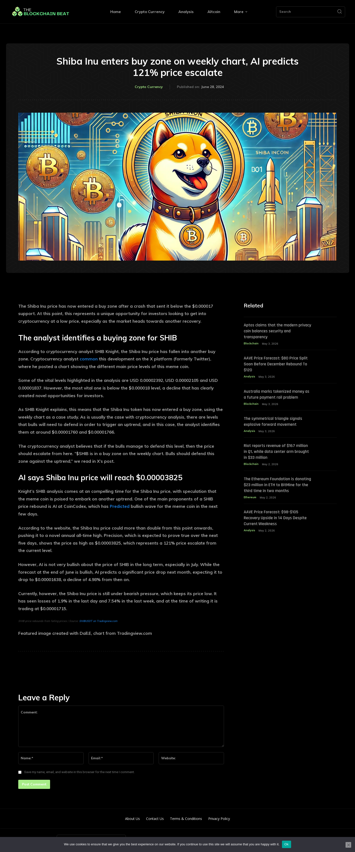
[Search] (339, 11)
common (89, 358)
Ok (286, 844)
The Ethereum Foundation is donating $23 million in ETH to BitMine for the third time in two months (276, 489)
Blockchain (251, 344)
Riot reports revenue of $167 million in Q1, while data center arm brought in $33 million (274, 453)
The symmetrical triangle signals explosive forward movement (276, 422)
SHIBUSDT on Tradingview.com (98, 621)
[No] (348, 845)
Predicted (120, 506)
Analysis (249, 377)
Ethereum (250, 504)
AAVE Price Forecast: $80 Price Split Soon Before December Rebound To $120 (274, 364)
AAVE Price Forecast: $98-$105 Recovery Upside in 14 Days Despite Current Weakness (274, 525)
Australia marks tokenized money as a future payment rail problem (277, 395)
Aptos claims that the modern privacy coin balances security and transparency (278, 331)
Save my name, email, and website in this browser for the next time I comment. (79, 772)
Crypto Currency (149, 87)
